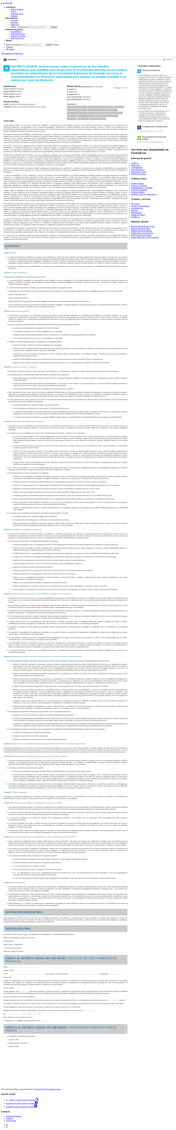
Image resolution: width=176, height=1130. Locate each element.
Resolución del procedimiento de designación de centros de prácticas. (33, 803)
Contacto (14, 20)
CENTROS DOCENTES (86, 115)
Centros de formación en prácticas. (20, 367)
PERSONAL (72, 118)
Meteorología (136, 213)
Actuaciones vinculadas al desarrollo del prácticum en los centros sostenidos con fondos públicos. (43, 657)
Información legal (18, 34)
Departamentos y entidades (141, 188)
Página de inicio (17, 9)
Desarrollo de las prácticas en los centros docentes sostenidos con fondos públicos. (38, 594)
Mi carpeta (10, 49)
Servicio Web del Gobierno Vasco (47, 1089)
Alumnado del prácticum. (17, 311)
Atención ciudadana (139, 190)
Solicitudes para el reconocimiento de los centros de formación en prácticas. (35, 756)
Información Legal (138, 172)
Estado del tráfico (138, 215)
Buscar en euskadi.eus (19, 27)
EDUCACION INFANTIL (114, 112)
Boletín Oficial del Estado (141, 235)
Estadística (135, 217)
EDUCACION (119, 107)
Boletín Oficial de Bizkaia (141, 231)
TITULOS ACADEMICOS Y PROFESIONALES (102, 110)
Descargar (119, 88)
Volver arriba (11, 1121)
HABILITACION (83, 118)
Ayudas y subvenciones (140, 206)
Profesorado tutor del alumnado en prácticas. (24, 421)
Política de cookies (18, 36)
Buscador (14, 22)
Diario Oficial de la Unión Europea (145, 237)
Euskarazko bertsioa (14, 1116)
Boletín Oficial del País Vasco (143, 226)
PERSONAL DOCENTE (98, 118)
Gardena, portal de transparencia (144, 194)
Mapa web (15, 25)
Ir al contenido (6, 3)
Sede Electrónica (17, 38)
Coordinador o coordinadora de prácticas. (22, 530)
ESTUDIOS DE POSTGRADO (77, 112)
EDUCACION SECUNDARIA (76, 110)
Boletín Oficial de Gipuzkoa (142, 233)
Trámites (14, 16)
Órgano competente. (15, 792)
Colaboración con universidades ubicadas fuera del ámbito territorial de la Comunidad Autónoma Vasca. (45, 744)
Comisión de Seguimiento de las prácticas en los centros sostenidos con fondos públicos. (40, 837)
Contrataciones (137, 208)
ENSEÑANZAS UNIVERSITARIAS (106, 115)
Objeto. (10, 253)
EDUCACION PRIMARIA (96, 112)
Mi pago (134, 210)
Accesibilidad (16, 32)
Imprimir (169, 59)
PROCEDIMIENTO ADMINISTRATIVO (100, 107)
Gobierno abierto (138, 192)
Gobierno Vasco (17, 14)
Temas (13, 11)
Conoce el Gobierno (139, 186)
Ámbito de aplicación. (15, 273)
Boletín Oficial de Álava (140, 229)
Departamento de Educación (12, 53)
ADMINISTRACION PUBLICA (77, 107)
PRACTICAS (72, 115)
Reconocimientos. (15, 882)
